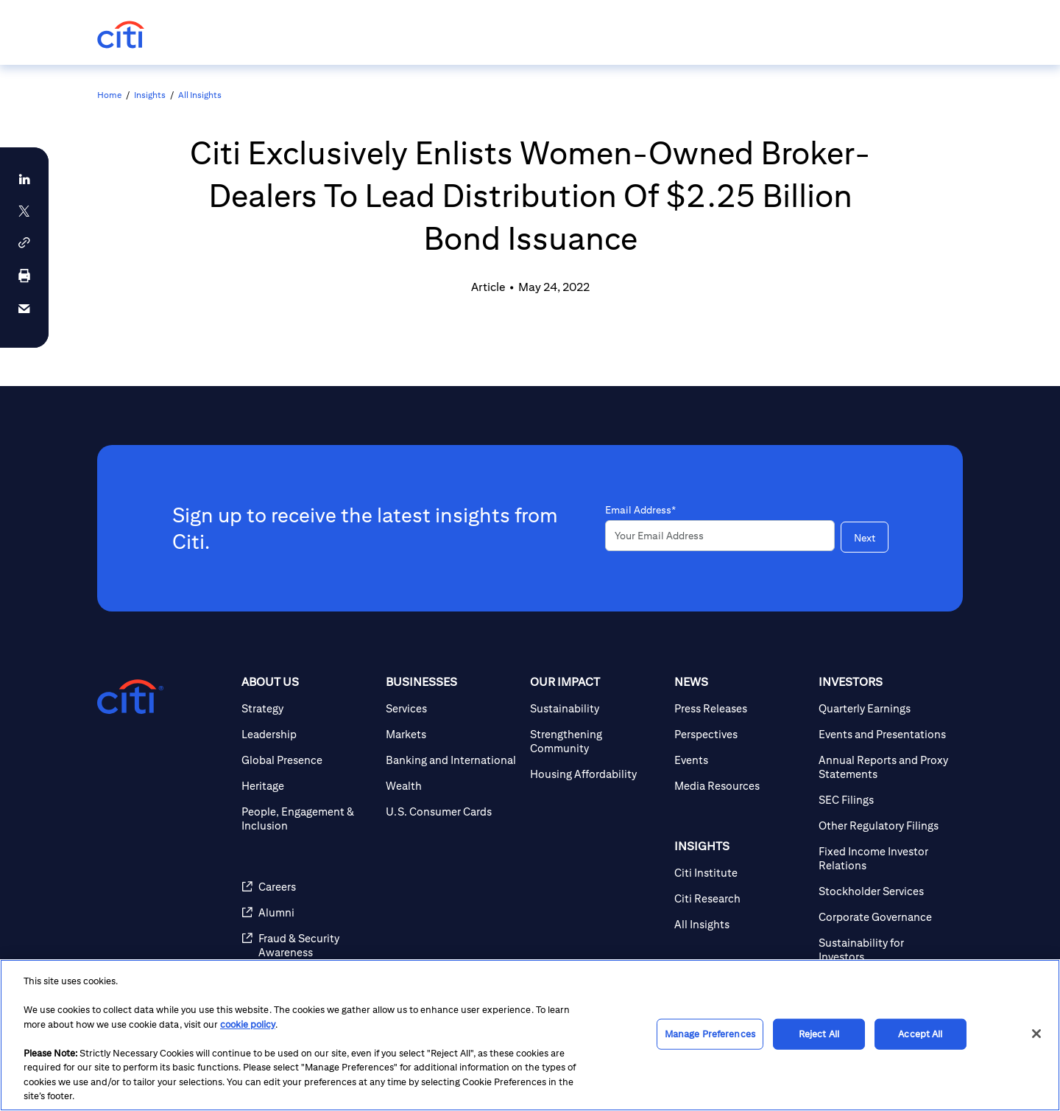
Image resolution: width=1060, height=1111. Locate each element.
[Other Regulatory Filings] (885, 826)
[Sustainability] (596, 708)
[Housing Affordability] (596, 774)
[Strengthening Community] (596, 741)
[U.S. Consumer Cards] (452, 812)
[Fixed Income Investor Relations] (885, 858)
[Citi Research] (740, 898)
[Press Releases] (740, 708)
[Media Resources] (740, 786)
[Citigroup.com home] (130, 697)
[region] (530, 1035)
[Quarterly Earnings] (885, 708)
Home (109, 94)
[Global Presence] (307, 760)
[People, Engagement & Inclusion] (307, 819)
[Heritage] (307, 786)
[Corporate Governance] (885, 917)
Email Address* (640, 510)
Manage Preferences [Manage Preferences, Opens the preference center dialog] (710, 1034)
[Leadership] (307, 734)
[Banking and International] (452, 760)
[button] (24, 243)
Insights (150, 94)
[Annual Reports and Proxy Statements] (885, 767)
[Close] (1036, 1033)
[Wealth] (452, 786)
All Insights (200, 94)
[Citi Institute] (740, 873)
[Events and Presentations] (885, 734)
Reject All (819, 1034)
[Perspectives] (740, 734)
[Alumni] (307, 912)
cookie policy (247, 1024)
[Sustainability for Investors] (885, 950)
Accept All (920, 1034)
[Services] (452, 708)
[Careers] (307, 887)
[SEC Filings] (885, 800)
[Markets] (452, 734)
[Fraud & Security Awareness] (307, 945)
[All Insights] (740, 924)
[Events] (740, 760)
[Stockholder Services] (885, 891)
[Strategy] (307, 708)
